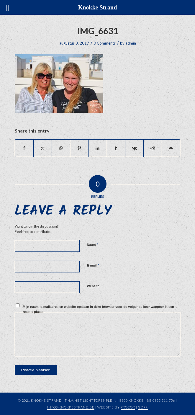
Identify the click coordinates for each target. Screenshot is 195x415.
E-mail (93, 265)
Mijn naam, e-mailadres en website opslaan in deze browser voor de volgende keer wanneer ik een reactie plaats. (98, 309)
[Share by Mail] (171, 148)
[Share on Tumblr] (116, 148)
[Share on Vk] (134, 148)
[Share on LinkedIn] (97, 148)
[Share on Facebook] (24, 148)
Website (93, 286)
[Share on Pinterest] (79, 148)
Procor (128, 407)
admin (130, 43)
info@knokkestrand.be (70, 407)
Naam (92, 244)
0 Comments (105, 43)
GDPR (143, 407)
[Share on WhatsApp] (61, 148)
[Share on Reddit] (153, 148)
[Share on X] (43, 148)
